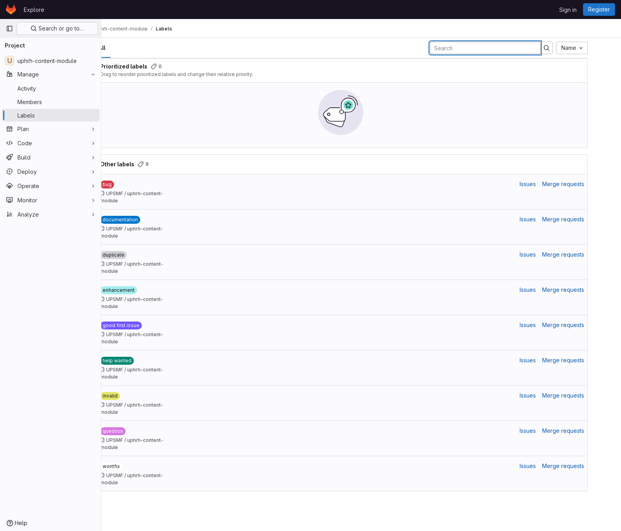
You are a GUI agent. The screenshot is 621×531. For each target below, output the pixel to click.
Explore (34, 9)
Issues (548, 184)
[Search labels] (505, 48)
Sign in (568, 9)
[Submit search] (567, 48)
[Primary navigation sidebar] (9, 28)
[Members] (50, 101)
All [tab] (122, 47)
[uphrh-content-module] (50, 60)
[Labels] (50, 115)
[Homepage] (10, 9)
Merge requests (584, 184)
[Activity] (50, 88)
